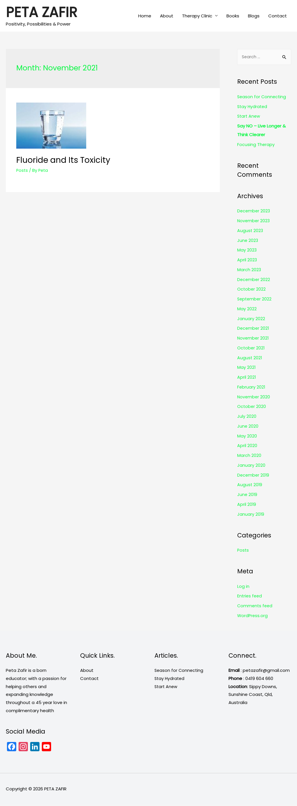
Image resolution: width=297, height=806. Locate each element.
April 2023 (247, 261)
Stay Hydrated (253, 108)
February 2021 (251, 388)
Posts (22, 170)
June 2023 (248, 242)
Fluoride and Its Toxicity (59, 160)
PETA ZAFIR (43, 13)
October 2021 (251, 349)
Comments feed (255, 607)
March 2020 (249, 457)
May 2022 (247, 310)
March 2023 (249, 271)
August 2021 (249, 359)
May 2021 (246, 369)
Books (232, 16)
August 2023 (250, 232)
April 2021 (246, 378)
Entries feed (250, 598)
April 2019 (246, 506)
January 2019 (250, 516)
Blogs (254, 16)
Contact (277, 16)
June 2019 (247, 496)
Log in (243, 588)
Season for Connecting (262, 98)
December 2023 (254, 212)
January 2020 (251, 467)
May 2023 (247, 252)
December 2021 (253, 330)
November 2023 (254, 222)
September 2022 (255, 300)
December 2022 (254, 281)
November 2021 (253, 339)
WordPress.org (253, 617)
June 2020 (248, 427)
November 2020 (254, 398)
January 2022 (251, 320)
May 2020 (247, 437)
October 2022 (251, 291)
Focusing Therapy (256, 146)
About (166, 16)
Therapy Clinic (197, 16)
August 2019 (250, 486)
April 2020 (247, 447)
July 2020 (246, 418)
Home (144, 16)
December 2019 (253, 476)
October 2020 (252, 408)
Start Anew (249, 118)
